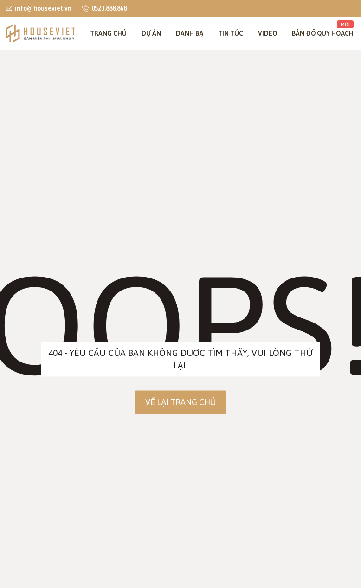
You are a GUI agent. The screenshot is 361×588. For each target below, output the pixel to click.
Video (267, 33)
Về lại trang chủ (180, 402)
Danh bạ (189, 33)
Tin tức (230, 33)
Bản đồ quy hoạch (323, 28)
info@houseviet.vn (38, 8)
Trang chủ (108, 33)
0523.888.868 (104, 8)
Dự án (151, 33)
